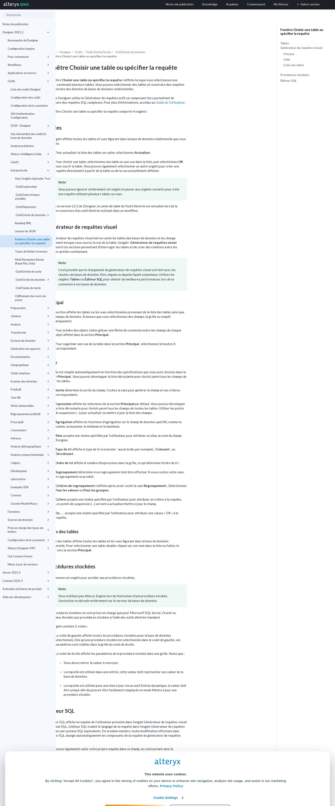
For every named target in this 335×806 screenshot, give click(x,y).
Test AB (30, 397)
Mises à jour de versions (23, 564)
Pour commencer (28, 56)
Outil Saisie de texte (28, 288)
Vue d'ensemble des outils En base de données (28, 135)
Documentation (30, 357)
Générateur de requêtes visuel (301, 47)
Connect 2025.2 (26, 580)
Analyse (30, 324)
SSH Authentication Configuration (23, 115)
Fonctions (28, 511)
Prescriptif (30, 422)
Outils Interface (30, 373)
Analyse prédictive (22, 146)
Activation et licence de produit (26, 589)
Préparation (30, 308)
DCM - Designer (30, 125)
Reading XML (23, 223)
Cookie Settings (165, 774)
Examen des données (30, 381)
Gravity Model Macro (30, 503)
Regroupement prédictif (30, 414)
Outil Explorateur (26, 186)
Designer (120, 40)
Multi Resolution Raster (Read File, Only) (29, 261)
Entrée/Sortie (30, 170)
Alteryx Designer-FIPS (28, 548)
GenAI (30, 162)
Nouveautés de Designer (23, 40)
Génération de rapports (30, 348)
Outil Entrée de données (32, 215)
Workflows (28, 65)
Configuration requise (21, 48)
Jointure (30, 316)
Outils (28, 81)
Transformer (30, 332)
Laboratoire (30, 479)
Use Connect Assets (20, 556)
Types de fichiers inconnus (31, 251)
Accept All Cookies (135, 787)
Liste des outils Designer (26, 89)
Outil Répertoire (25, 207)
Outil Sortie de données (32, 279)
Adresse (30, 438)
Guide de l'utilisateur (226, 91)
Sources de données (28, 519)
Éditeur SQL (288, 80)
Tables (284, 43)
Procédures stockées (294, 75)
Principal (289, 54)
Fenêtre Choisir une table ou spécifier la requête (32, 241)
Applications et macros (28, 73)
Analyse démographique (30, 446)
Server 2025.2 (26, 572)
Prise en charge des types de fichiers (28, 529)
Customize (200, 787)
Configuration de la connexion (29, 105)
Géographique (30, 365)
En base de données (30, 340)
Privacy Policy (171, 763)
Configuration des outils (25, 97)
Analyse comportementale (30, 454)
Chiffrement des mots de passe (30, 298)
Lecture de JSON (25, 231)
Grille (287, 59)
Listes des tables (294, 65)
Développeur (30, 471)
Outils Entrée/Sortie (154, 40)
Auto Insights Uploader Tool (32, 178)
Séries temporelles (30, 405)
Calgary (30, 463)
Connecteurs (30, 430)
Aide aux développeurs (26, 597)
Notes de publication (15, 24)
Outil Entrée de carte (28, 271)
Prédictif (30, 389)
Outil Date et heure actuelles (27, 196)
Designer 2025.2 (26, 32)
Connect (30, 495)
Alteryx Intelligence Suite (30, 154)
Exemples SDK (30, 487)
